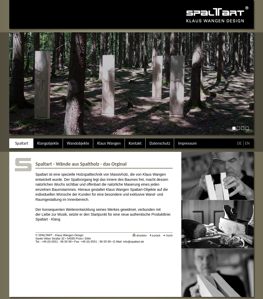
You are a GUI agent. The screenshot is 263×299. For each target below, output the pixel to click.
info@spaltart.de (133, 241)
